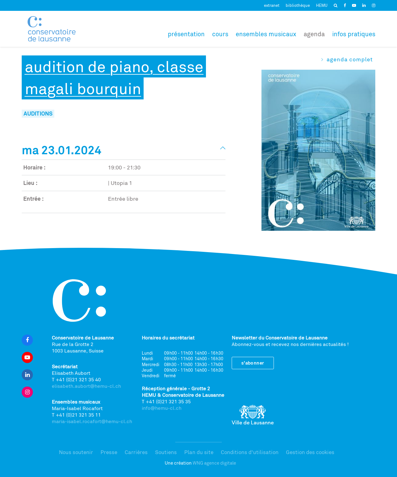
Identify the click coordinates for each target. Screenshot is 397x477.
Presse (108, 452)
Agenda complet (350, 59)
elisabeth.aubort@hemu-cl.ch (86, 386)
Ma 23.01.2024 (61, 150)
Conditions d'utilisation (250, 452)
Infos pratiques (353, 34)
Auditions (38, 113)
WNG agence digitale (214, 463)
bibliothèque (298, 5)
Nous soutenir (76, 452)
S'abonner (252, 363)
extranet (271, 5)
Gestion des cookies (310, 452)
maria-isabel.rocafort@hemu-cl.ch (92, 421)
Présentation (186, 34)
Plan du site (198, 452)
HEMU (322, 5)
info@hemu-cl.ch (161, 408)
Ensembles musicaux (266, 34)
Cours (220, 34)
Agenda (314, 34)
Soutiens (166, 452)
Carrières (136, 452)
